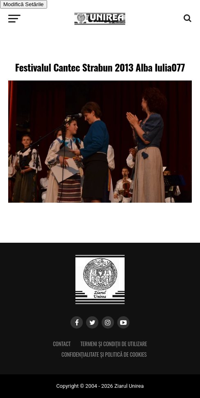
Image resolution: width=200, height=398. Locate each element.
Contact (61, 344)
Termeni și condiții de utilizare (113, 344)
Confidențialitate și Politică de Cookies (104, 354)
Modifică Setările (23, 4)
